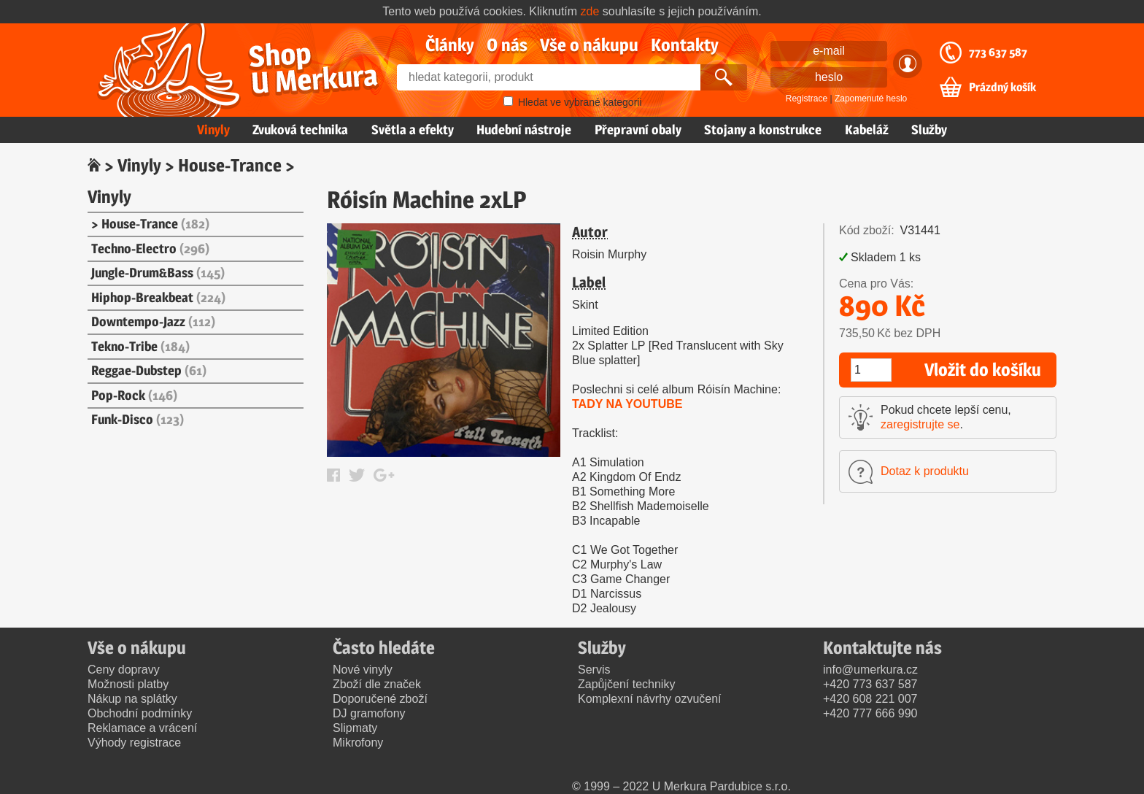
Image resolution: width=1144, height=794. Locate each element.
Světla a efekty (412, 129)
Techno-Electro (150, 248)
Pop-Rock (134, 395)
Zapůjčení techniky (626, 684)
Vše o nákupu (589, 44)
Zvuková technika (300, 129)
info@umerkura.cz (870, 669)
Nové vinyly (363, 669)
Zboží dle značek (377, 684)
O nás (507, 44)
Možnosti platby (128, 684)
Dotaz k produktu (925, 471)
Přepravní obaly (638, 129)
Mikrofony (358, 742)
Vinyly (213, 129)
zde (590, 11)
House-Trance (230, 165)
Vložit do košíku (982, 369)
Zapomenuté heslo (871, 98)
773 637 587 (998, 52)
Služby (929, 129)
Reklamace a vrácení (142, 728)
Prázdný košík (1002, 87)
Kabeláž (867, 129)
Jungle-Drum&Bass (158, 272)
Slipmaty (355, 728)
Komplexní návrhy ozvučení (650, 699)
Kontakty (685, 44)
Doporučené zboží (380, 699)
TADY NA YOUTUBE (627, 404)
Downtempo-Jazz (153, 321)
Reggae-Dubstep (148, 370)
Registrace (806, 98)
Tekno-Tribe (140, 346)
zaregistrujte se (920, 424)
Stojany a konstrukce (763, 129)
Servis (594, 669)
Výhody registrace (134, 742)
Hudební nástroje (523, 129)
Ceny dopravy (124, 669)
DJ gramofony (369, 713)
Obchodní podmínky (140, 713)
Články (449, 44)
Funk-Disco (137, 419)
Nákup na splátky (132, 699)
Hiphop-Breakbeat (158, 297)
